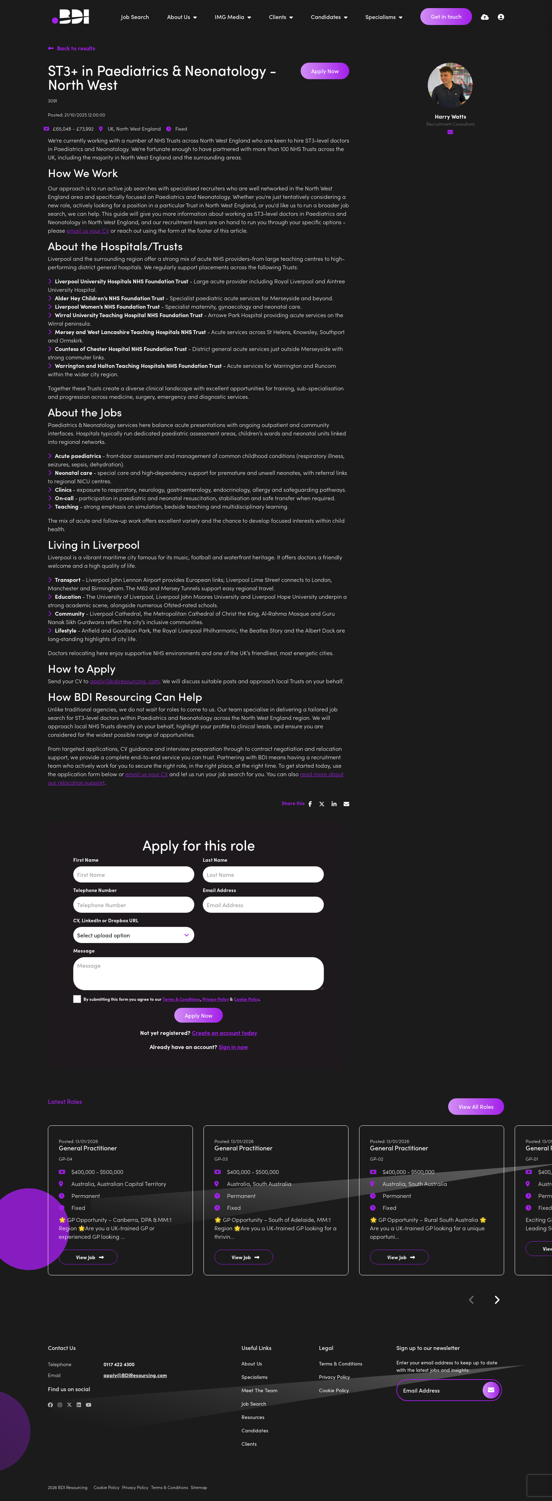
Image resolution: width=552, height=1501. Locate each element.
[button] (496, 1300)
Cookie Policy (246, 999)
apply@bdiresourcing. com (124, 681)
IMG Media (230, 16)
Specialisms (381, 16)
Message (84, 950)
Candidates (326, 16)
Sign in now (233, 1046)
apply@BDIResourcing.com (135, 1374)
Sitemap (199, 1487)
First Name (86, 859)
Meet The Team (259, 1390)
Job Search (135, 16)
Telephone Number (95, 889)
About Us (179, 16)
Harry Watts (450, 116)
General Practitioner (88, 1147)
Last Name (215, 859)
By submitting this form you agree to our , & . (171, 999)
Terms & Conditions (181, 999)
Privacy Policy (215, 999)
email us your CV (88, 230)
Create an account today (224, 1032)
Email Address (219, 889)
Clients (278, 16)
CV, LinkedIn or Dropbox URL (105, 920)
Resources (253, 1416)
